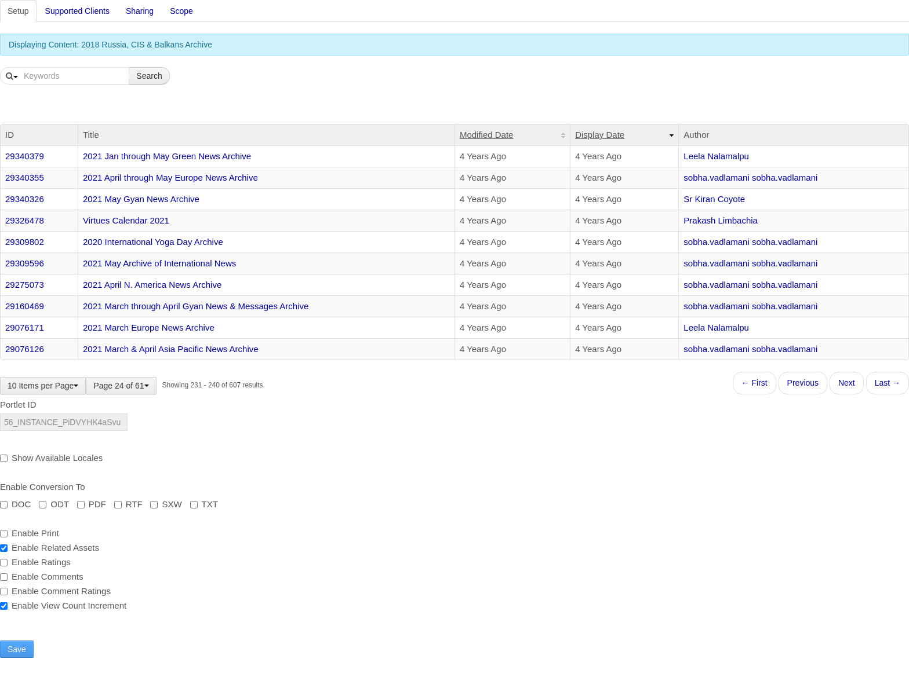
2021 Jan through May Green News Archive (167, 156)
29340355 (24, 177)
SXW (165, 504)
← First (754, 382)
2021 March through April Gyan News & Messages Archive (195, 306)
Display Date (599, 135)
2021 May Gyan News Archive (141, 199)
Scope (181, 11)
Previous (803, 382)
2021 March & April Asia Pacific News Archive (171, 349)
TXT (204, 504)
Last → (887, 382)
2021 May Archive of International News (159, 263)
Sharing (140, 11)
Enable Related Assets (49, 547)
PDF (91, 504)
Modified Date (487, 135)
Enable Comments (41, 576)
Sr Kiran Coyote (714, 199)
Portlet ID (18, 404)
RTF (128, 504)
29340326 (24, 199)
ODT (54, 504)
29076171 (24, 327)
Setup (18, 11)
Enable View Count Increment (63, 605)
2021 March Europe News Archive (148, 327)
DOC (15, 504)
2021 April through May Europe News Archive (170, 177)
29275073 (24, 285)
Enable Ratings (35, 562)
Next (846, 382)
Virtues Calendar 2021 (126, 220)
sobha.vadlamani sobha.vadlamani (750, 177)
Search (149, 75)
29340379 (24, 156)
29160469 (24, 306)
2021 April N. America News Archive (152, 285)
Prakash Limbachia (720, 220)
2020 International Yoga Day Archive (153, 242)
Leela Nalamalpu (716, 156)
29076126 (24, 349)
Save (17, 649)
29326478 (24, 220)
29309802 (24, 242)
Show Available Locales (51, 458)
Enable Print (29, 533)
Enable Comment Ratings (55, 591)
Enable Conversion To (42, 487)
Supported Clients (77, 11)
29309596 (24, 263)
